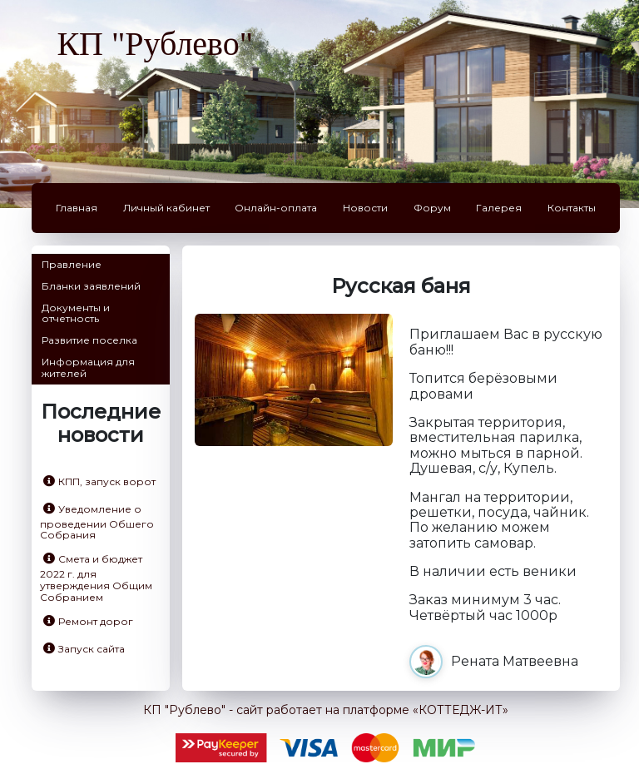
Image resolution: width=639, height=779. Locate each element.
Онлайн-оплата (276, 207)
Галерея (499, 207)
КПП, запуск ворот (99, 481)
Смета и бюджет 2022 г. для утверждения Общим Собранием (96, 578)
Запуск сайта (84, 649)
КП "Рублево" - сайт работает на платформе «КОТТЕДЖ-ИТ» (325, 710)
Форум (432, 207)
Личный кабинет (166, 207)
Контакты (571, 207)
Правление (72, 264)
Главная (76, 207)
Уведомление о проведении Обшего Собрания (97, 522)
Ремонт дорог (88, 621)
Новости (365, 207)
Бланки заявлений (91, 286)
